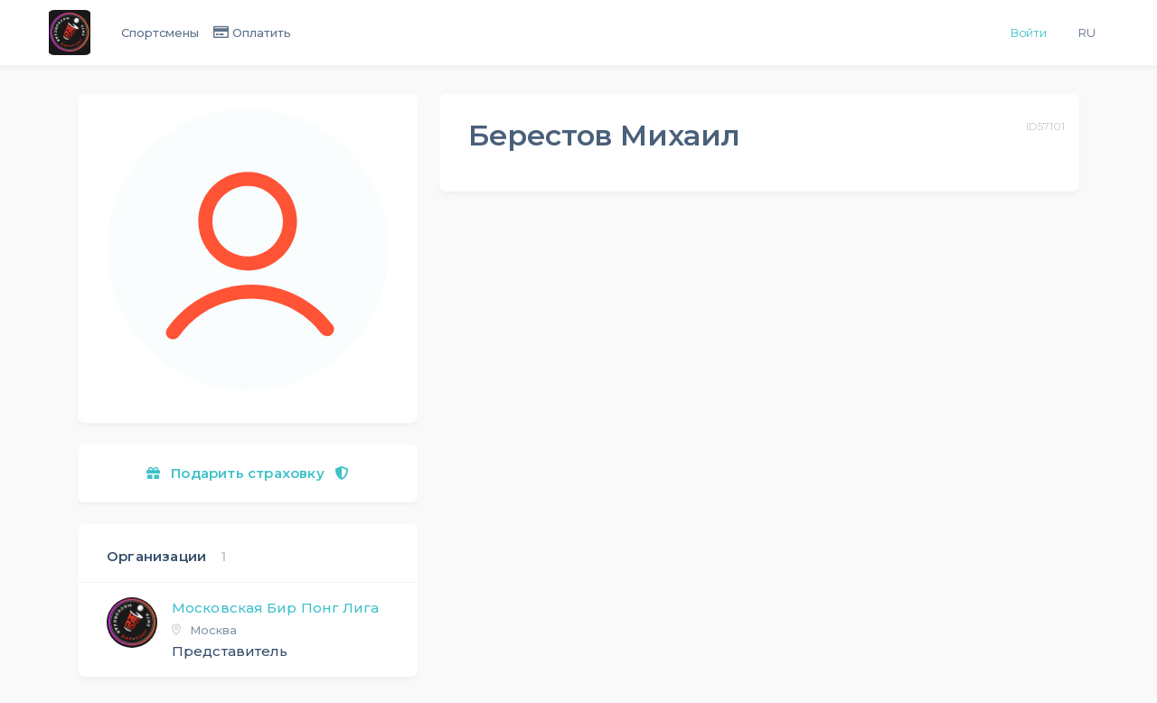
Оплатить (261, 32)
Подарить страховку (247, 473)
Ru (1087, 32)
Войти (1029, 32)
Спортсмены (160, 32)
